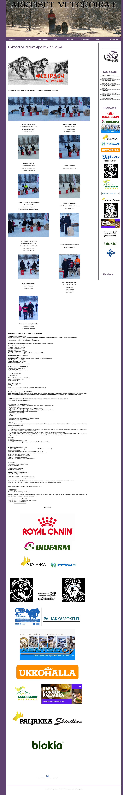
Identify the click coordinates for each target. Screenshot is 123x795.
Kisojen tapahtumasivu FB (109, 93)
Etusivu (12, 39)
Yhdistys (27, 39)
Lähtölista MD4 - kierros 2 (109, 83)
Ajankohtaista (43, 39)
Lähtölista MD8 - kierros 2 (109, 85)
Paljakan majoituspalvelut (20, 501)
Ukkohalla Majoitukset (20, 503)
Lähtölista (104, 88)
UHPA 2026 (70, 39)
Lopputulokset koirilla (107, 78)
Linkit (98, 39)
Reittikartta (105, 90)
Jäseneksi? (85, 39)
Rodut (55, 39)
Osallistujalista (106, 95)
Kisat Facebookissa (107, 98)
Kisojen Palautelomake (108, 75)
